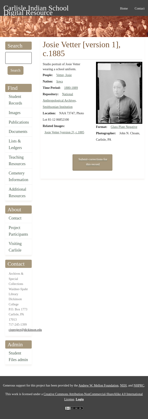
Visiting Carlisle (15, 246)
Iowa (59, 81)
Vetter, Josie (64, 75)
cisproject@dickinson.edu (25, 330)
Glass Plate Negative (124, 127)
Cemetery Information (18, 176)
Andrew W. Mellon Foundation (98, 385)
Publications (19, 122)
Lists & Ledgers (15, 144)
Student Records (15, 99)
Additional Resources (17, 192)
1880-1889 (71, 88)
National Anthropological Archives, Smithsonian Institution (60, 100)
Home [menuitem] (124, 8)
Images (15, 112)
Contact (15, 218)
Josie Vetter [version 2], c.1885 (64, 132)
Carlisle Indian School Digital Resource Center (36, 9)
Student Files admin (18, 356)
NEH (123, 385)
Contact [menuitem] (140, 8)
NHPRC (139, 385)
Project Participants (18, 231)
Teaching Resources (17, 160)
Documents (18, 131)
